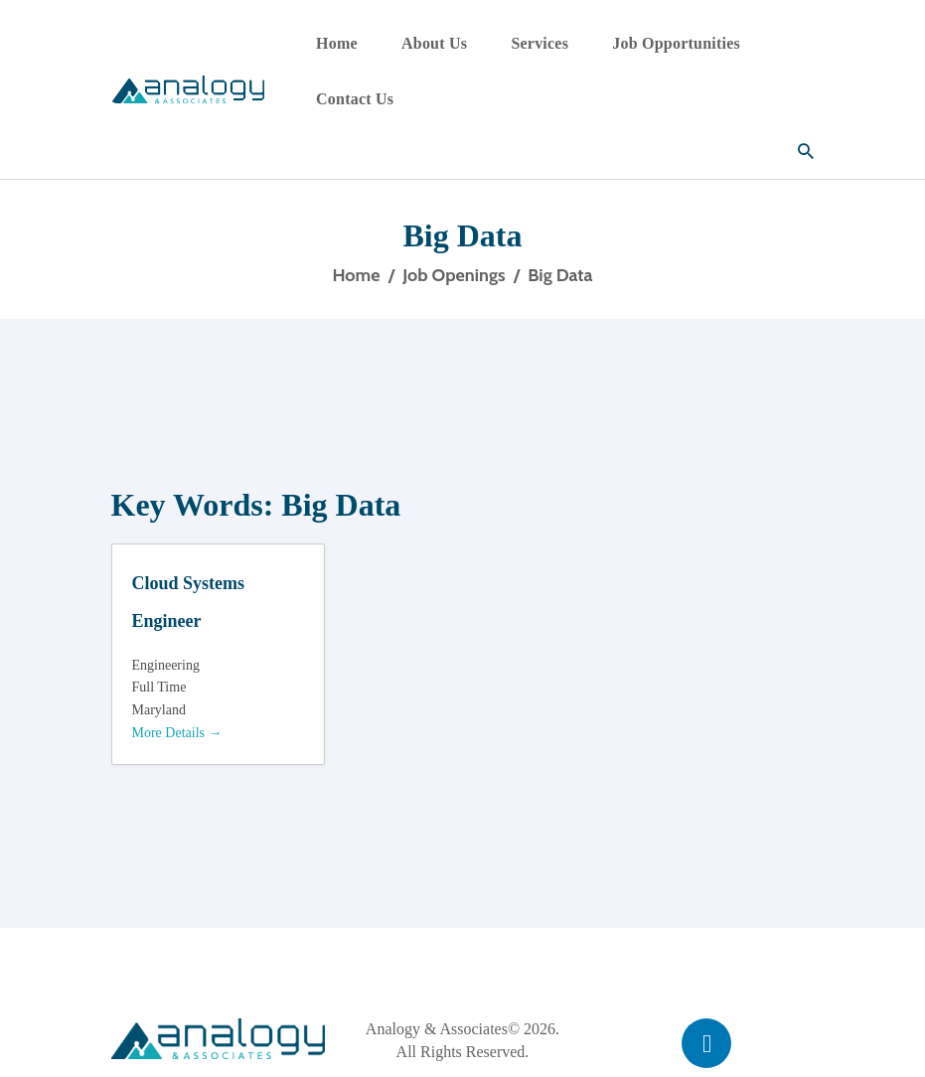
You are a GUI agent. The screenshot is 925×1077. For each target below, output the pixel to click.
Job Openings (453, 275)
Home (356, 275)
